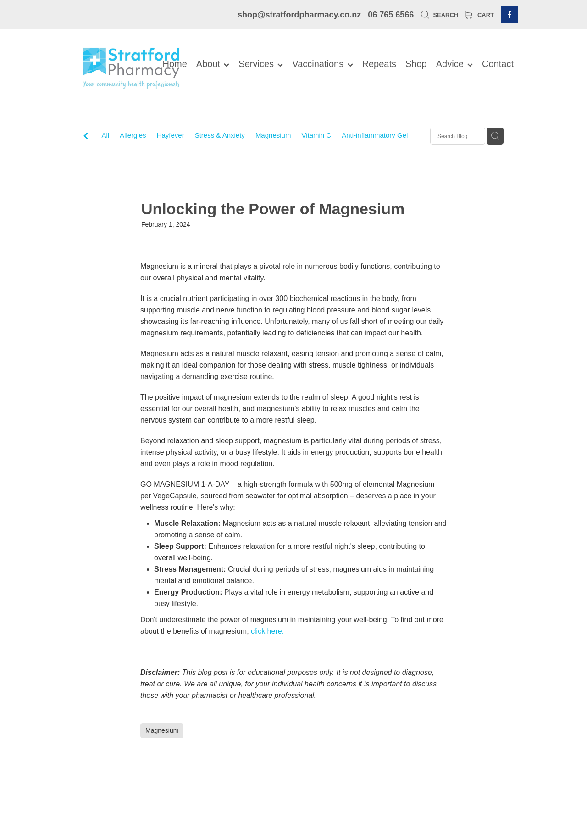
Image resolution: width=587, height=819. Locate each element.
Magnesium (273, 135)
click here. (267, 631)
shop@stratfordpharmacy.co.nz (299, 14)
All (105, 135)
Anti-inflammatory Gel (375, 135)
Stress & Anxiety (220, 135)
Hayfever (170, 135)
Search (440, 14)
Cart (479, 14)
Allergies (133, 135)
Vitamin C (316, 135)
